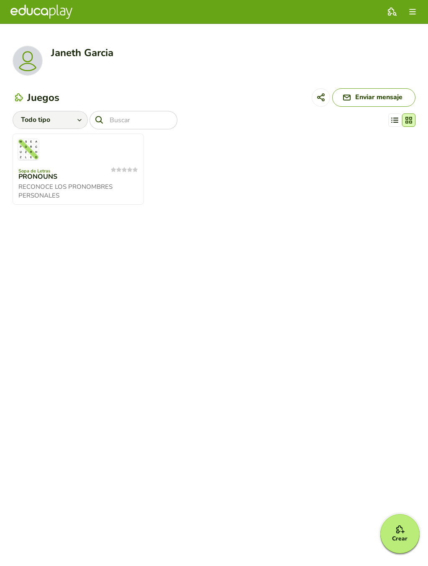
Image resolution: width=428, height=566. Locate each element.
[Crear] (399, 533)
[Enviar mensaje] (373, 97)
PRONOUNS (37, 177)
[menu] (412, 12)
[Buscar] (133, 120)
